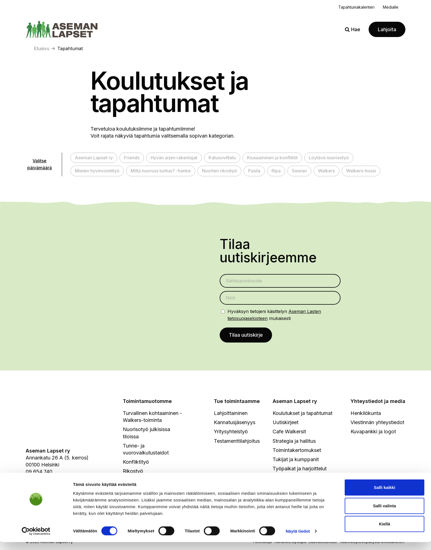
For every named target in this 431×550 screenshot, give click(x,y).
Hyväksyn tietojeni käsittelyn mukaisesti (274, 315)
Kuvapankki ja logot (373, 432)
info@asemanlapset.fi (50, 479)
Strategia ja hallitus (294, 441)
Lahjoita (387, 29)
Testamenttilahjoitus (237, 441)
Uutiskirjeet (285, 423)
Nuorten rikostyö (219, 170)
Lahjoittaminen (231, 414)
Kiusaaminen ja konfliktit (272, 157)
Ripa (276, 170)
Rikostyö (133, 472)
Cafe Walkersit (289, 432)
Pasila (254, 170)
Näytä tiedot (298, 539)
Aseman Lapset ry (94, 157)
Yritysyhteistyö (231, 432)
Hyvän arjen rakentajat (174, 157)
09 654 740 (39, 472)
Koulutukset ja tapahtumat (302, 414)
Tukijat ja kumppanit (296, 460)
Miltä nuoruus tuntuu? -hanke (161, 170)
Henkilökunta (366, 414)
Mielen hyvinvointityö (97, 170)
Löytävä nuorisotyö (329, 157)
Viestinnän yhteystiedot (377, 423)
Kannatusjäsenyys (234, 423)
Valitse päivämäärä (39, 164)
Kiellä (384, 531)
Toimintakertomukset (297, 450)
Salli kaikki (384, 495)
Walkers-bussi (361, 170)
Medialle (390, 7)
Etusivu (41, 48)
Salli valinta (384, 513)
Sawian (299, 170)
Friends (131, 157)
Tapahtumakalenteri (356, 7)
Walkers (326, 170)
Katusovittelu (222, 157)
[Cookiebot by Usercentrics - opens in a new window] (36, 539)
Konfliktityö (136, 462)
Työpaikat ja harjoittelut (300, 469)
